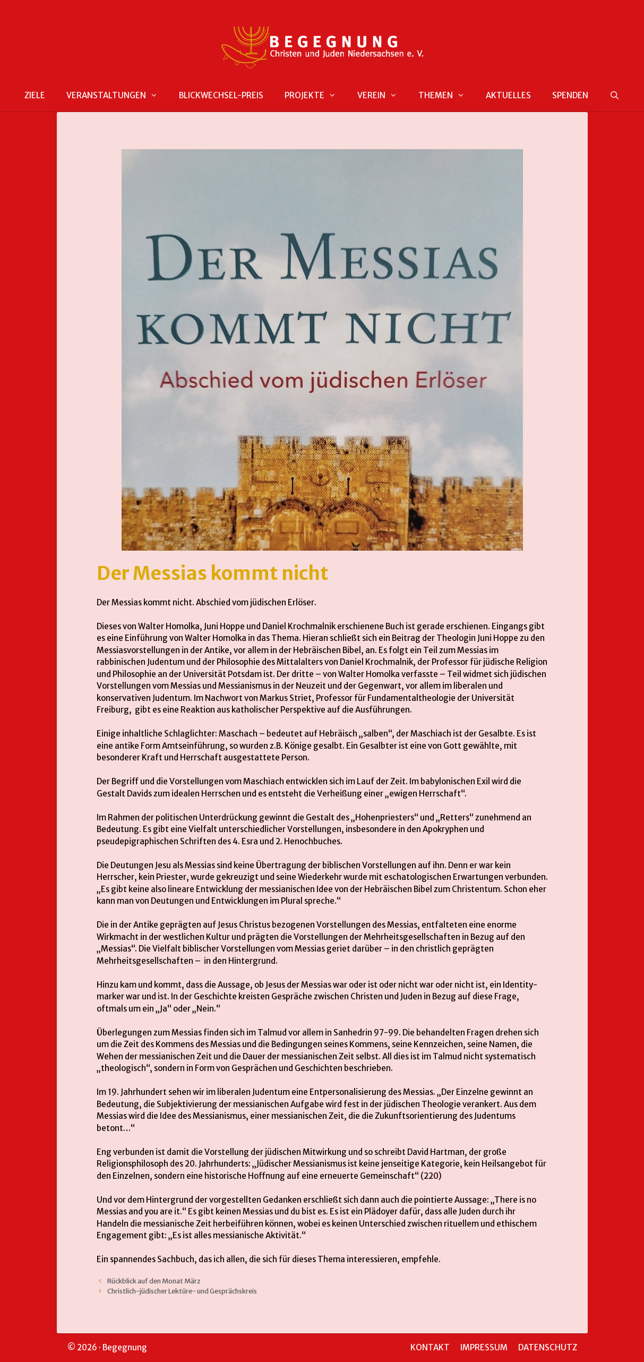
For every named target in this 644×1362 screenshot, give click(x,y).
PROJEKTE (316, 96)
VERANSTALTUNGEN (117, 96)
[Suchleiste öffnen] (614, 96)
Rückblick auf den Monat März (154, 1281)
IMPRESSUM (484, 1347)
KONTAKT (430, 1347)
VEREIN (382, 96)
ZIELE (34, 95)
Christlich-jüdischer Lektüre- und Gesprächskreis (182, 1291)
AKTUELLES (508, 95)
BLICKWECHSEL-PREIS (221, 95)
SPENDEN (570, 95)
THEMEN (446, 96)
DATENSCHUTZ (547, 1347)
